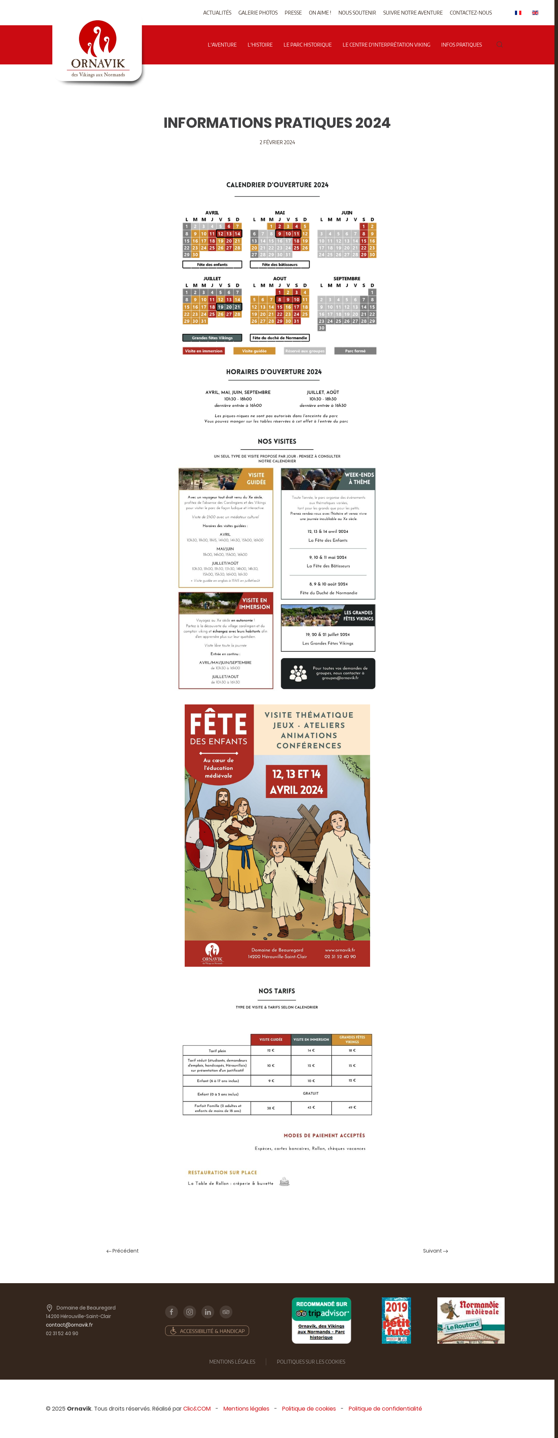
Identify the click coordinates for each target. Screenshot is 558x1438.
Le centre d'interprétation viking (386, 45)
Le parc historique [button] (308, 45)
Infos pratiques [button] (461, 45)
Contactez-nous (471, 13)
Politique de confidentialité (385, 1409)
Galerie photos (258, 13)
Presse (293, 13)
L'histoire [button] (260, 45)
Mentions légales (246, 1409)
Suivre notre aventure (413, 13)
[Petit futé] (396, 1320)
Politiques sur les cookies (311, 1362)
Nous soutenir (357, 13)
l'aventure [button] (222, 45)
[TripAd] (321, 1320)
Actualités (217, 13)
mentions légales (232, 1362)
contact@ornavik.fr (69, 1325)
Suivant (435, 1250)
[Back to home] (99, 21)
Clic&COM (197, 1409)
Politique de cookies (309, 1409)
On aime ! (320, 13)
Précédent (122, 1250)
